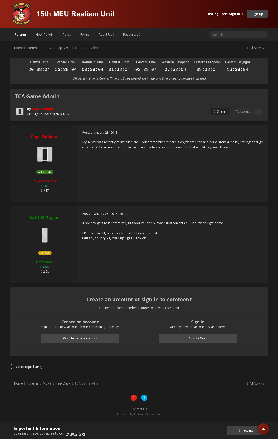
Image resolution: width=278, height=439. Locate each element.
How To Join (45, 34)
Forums (21, 36)
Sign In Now (198, 338)
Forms (85, 34)
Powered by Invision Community (139, 414)
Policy (67, 34)
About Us (106, 34)
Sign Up (257, 14)
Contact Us (139, 409)
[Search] (223, 34)
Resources (131, 34)
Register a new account (80, 338)
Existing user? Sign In (224, 14)
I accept (246, 430)
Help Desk (63, 113)
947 (44, 190)
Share (219, 111)
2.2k (45, 271)
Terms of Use (75, 433)
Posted (100, 132)
